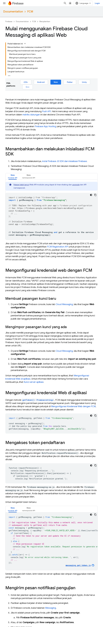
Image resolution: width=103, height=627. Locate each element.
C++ (27, 87)
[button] (12, 176)
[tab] (12, 176)
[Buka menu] (4, 3)
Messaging (50, 608)
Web (56, 82)
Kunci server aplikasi (33, 382)
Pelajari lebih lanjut (21, 184)
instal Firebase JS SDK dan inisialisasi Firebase (64, 161)
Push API (46, 111)
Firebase (8, 21)
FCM (30, 11)
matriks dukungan (31, 114)
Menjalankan (44, 21)
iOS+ (26, 82)
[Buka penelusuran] (65, 3)
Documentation (13, 11)
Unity (84, 82)
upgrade (76, 184)
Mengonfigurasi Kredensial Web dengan (73, 406)
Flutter (70, 82)
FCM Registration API (57, 246)
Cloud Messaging (64, 304)
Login (97, 3)
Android (41, 82)
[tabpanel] (51, 211)
